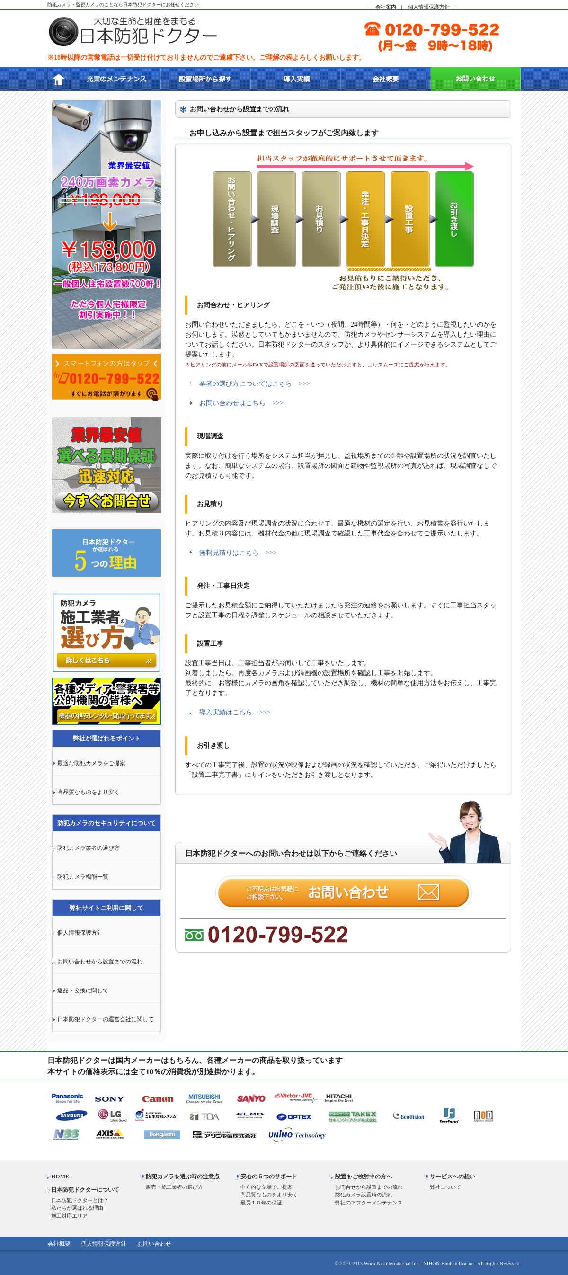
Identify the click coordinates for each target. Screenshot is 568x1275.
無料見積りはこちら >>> (238, 552)
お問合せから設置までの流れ (369, 1187)
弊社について (445, 1187)
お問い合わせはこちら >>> (241, 403)
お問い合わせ (151, 1244)
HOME (60, 1176)
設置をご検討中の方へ (363, 1176)
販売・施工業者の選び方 (174, 1187)
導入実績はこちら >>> (234, 712)
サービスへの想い (452, 1176)
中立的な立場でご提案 (266, 1187)
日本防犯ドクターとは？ (79, 1200)
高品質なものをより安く (269, 1195)
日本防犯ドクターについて (85, 1189)
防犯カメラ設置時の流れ (363, 1195)
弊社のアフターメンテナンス (369, 1202)
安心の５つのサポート (268, 1176)
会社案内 (385, 6)
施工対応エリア (69, 1216)
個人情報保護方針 (429, 6)
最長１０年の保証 (261, 1202)
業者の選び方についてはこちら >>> (254, 383)
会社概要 (58, 1244)
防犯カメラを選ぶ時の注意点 (183, 1176)
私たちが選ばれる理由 (77, 1208)
